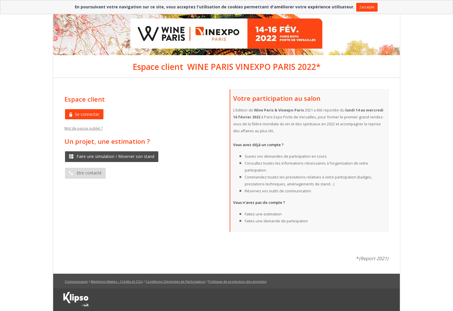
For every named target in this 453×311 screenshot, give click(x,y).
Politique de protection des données (237, 281)
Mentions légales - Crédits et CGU (117, 281)
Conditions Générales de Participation (175, 281)
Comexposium (76, 281)
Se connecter (84, 114)
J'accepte (367, 7)
